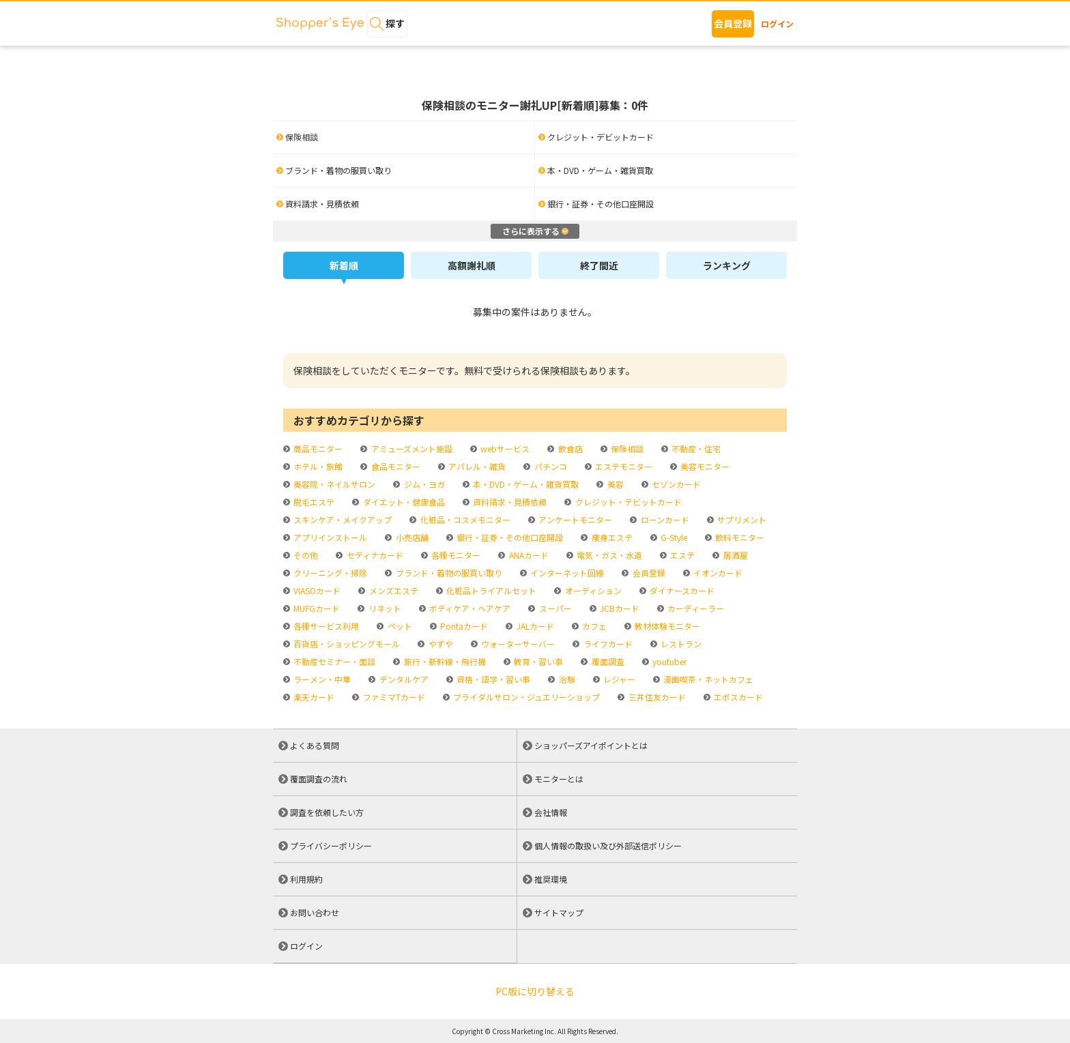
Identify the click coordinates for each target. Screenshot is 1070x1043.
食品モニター (394, 466)
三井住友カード (656, 697)
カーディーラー (694, 608)
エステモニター (622, 466)
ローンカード (664, 519)
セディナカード (374, 555)
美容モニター (703, 466)
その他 (304, 555)
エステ (681, 555)
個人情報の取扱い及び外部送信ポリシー (608, 845)
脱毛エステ (312, 502)
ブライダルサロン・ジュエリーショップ (525, 697)
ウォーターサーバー (517, 643)
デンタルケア (403, 679)
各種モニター (454, 555)
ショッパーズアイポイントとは (591, 745)
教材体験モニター (666, 626)
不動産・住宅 (695, 448)
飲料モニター (738, 537)
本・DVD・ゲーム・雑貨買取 (525, 484)
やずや (439, 643)
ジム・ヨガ (423, 484)
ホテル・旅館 (317, 466)
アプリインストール (329, 537)
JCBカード (618, 608)
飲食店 (569, 448)
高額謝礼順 (471, 265)
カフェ (593, 626)
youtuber (668, 661)
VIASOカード (316, 590)
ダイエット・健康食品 (403, 502)
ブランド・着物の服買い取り (448, 572)
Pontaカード (463, 626)
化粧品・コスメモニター (464, 519)
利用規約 (306, 879)
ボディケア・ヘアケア (468, 608)
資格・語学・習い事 (492, 679)
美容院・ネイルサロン (333, 484)
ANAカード (528, 555)
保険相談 (626, 448)
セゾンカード (675, 484)
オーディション (592, 590)
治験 (566, 679)
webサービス (504, 448)
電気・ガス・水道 (608, 555)
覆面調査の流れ (318, 778)
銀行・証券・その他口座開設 (508, 537)
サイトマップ (558, 912)
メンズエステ (392, 590)
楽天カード (312, 697)
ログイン (777, 23)
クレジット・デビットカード (627, 502)
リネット (383, 608)
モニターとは (558, 778)
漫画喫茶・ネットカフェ (707, 679)
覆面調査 (607, 661)
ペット (399, 626)
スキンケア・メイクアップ (341, 519)
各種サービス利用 (325, 626)
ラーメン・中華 (321, 679)
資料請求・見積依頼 (509, 502)
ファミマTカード (393, 697)
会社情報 (550, 812)
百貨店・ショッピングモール (345, 643)
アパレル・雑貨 (476, 466)
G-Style (673, 537)
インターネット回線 (566, 572)
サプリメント (740, 519)
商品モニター (317, 448)
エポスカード (737, 697)
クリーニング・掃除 (329, 572)
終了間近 (599, 265)
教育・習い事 (537, 661)
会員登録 (733, 23)
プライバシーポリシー (331, 845)
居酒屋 (734, 555)
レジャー (618, 679)
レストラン (680, 643)
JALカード (534, 626)
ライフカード (607, 643)
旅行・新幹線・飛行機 (444, 661)
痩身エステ (611, 537)
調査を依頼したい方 (327, 812)
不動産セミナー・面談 (333, 661)
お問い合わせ (314, 912)
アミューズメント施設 (410, 448)
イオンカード (716, 572)
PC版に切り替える (535, 991)
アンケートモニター (574, 519)
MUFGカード (315, 608)
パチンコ (549, 466)
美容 (614, 484)
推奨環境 (550, 879)
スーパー (554, 608)
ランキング (727, 265)
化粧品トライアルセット (490, 590)
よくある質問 (314, 745)
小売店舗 (411, 537)
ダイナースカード (681, 590)
